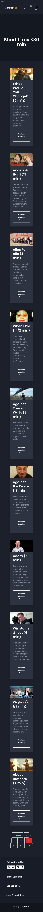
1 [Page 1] (26, 835)
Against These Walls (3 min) (19, 410)
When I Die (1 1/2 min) (21, 328)
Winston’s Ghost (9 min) (21, 632)
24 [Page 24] (14, 840)
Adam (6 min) (20, 558)
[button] (24, 8)
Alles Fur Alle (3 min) (20, 253)
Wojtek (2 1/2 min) (21, 704)
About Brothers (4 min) (20, 778)
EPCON (27, 907)
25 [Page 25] (21, 840)
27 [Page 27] (13, 846)
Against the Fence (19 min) (21, 486)
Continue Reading (21, 136)
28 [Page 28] (20, 846)
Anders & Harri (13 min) (20, 174)
